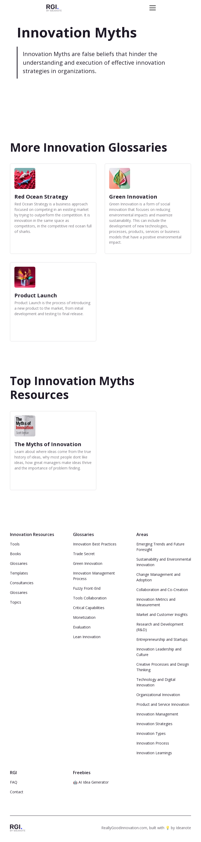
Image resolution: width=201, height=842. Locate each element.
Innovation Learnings (154, 752)
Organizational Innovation (158, 694)
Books (15, 553)
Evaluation (82, 627)
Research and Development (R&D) (159, 627)
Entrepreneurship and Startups (162, 639)
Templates (19, 573)
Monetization (84, 617)
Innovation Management (157, 714)
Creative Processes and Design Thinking (162, 667)
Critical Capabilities (88, 607)
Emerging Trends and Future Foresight (160, 547)
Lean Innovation (86, 636)
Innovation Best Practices (94, 544)
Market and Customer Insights (162, 614)
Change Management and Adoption (158, 577)
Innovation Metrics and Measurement (155, 602)
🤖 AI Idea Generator (91, 782)
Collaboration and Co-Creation (162, 589)
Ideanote (183, 827)
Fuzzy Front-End (86, 588)
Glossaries (18, 563)
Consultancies (22, 582)
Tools (15, 544)
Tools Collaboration (90, 597)
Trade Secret (84, 553)
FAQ (13, 782)
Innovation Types (151, 733)
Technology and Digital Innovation (155, 682)
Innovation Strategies (154, 723)
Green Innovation (87, 563)
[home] (54, 7)
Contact (16, 791)
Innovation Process (152, 743)
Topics (15, 602)
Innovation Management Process (94, 576)
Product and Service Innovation (162, 704)
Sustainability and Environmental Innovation (163, 562)
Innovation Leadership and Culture (158, 652)
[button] (151, 8)
